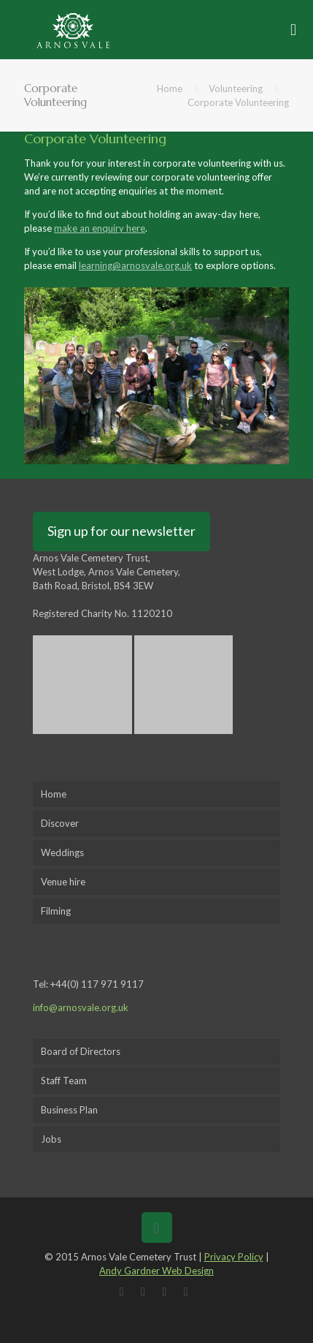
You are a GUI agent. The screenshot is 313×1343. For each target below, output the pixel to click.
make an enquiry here (99, 228)
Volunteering (236, 88)
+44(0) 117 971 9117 (97, 984)
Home (169, 88)
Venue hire (63, 882)
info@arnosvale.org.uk (80, 1007)
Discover (60, 823)
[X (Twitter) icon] (145, 1291)
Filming (56, 911)
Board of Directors (80, 1051)
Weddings (62, 852)
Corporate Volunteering (238, 102)
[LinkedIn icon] (167, 1291)
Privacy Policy (233, 1257)
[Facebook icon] (124, 1291)
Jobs (51, 1139)
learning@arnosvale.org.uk (135, 265)
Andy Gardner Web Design (156, 1270)
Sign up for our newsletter (121, 531)
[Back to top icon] (157, 1227)
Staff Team (64, 1080)
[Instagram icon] (188, 1291)
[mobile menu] (293, 29)
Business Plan (69, 1110)
